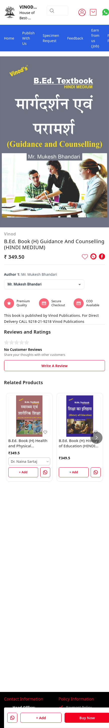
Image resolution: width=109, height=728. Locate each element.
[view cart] (93, 12)
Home (9, 38)
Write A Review (54, 365)
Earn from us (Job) (95, 38)
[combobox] (44, 284)
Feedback (75, 38)
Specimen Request (51, 38)
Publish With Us (28, 38)
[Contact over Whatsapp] (105, 12)
